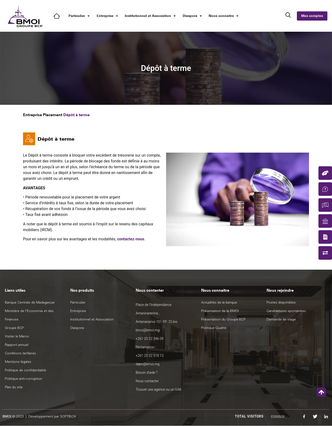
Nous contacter (147, 381)
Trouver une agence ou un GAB (159, 389)
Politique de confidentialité (25, 370)
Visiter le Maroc (17, 336)
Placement (52, 115)
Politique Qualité (213, 328)
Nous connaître (223, 16)
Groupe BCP (14, 328)
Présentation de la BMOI (220, 311)
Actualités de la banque (219, 302)
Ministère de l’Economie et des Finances (29, 315)
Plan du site (14, 387)
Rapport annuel (16, 345)
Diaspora (192, 16)
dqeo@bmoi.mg (147, 364)
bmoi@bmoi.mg (148, 330)
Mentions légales (18, 362)
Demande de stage (281, 319)
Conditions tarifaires (20, 353)
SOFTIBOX (68, 416)
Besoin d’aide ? (147, 372)
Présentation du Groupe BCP (223, 319)
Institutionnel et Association (150, 16)
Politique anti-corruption (23, 379)
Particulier (79, 16)
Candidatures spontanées (286, 311)
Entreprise (107, 16)
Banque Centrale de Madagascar (30, 302)
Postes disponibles (281, 302)
